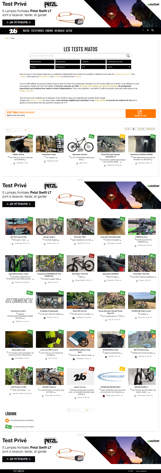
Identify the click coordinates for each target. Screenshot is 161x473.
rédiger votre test (27, 91)
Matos (26, 30)
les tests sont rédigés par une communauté (99, 86)
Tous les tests (36, 62)
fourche (78, 76)
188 (25, 130)
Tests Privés (37, 30)
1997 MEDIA (19, 471)
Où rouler (59, 30)
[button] (147, 30)
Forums (49, 30)
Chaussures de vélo (115, 62)
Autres (118, 67)
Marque (150, 129)
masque (57, 76)
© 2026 (130, 471)
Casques (85, 62)
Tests (13, 38)
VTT (83, 67)
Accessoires (60, 62)
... (20, 130)
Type (141, 129)
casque (23, 76)
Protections (60, 67)
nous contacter (141, 471)
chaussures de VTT (122, 74)
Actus (69, 30)
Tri (127, 129)
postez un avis (36, 100)
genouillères (44, 76)
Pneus (33, 67)
